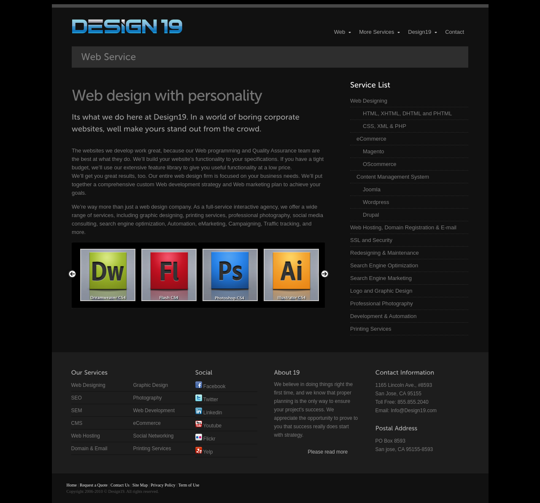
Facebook (210, 386)
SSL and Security (371, 240)
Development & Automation (383, 316)
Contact (454, 32)
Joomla (372, 189)
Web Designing (368, 101)
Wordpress (376, 202)
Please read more (328, 452)
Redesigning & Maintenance (384, 253)
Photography (147, 398)
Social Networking (153, 436)
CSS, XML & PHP (384, 126)
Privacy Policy (163, 485)
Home (72, 485)
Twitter (206, 399)
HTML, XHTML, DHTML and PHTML (407, 113)
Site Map (140, 485)
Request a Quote (94, 485)
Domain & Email (89, 448)
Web (343, 32)
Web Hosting (85, 436)
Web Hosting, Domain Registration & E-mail (403, 227)
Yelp (204, 452)
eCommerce (371, 139)
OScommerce (379, 164)
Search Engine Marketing (381, 278)
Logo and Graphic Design (381, 291)
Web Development (154, 410)
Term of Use (189, 485)
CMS (77, 423)
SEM (76, 410)
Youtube (208, 426)
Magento (373, 151)
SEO (76, 398)
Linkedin (208, 413)
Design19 (423, 32)
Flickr (205, 439)
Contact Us (120, 485)
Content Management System (392, 177)
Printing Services (371, 329)
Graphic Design (150, 385)
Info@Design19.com (414, 410)
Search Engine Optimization (384, 265)
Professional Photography (381, 303)
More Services (380, 32)
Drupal (371, 215)
